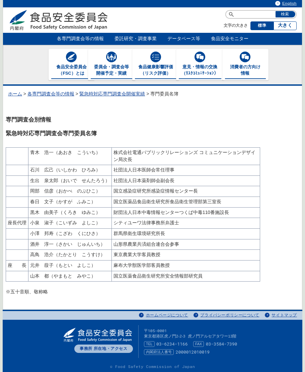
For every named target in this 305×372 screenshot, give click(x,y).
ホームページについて (167, 314)
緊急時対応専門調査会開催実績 (112, 93)
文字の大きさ (236, 25)
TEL (149, 344)
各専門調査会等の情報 (50, 93)
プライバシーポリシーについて (229, 314)
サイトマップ (284, 314)
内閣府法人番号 (159, 352)
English (289, 3)
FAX (198, 344)
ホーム (15, 93)
